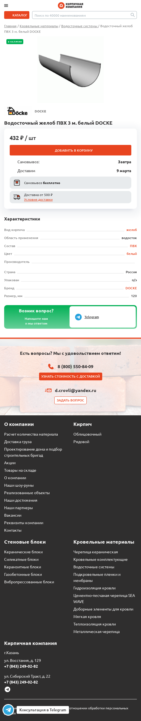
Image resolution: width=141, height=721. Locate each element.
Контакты (13, 529)
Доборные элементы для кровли (103, 608)
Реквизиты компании (23, 522)
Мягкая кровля (87, 616)
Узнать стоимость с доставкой (70, 376)
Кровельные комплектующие (100, 559)
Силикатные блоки (21, 559)
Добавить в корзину (74, 150)
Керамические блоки (23, 551)
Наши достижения (20, 500)
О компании (15, 477)
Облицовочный (87, 433)
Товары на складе (20, 470)
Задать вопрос (70, 400)
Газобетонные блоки (23, 574)
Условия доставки (38, 199)
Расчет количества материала (31, 433)
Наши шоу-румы (19, 485)
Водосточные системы (93, 566)
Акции (10, 462)
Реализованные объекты (27, 492)
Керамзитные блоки (22, 566)
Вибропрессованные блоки (29, 581)
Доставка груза (18, 441)
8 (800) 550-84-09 (75, 366)
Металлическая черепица (96, 631)
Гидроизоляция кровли (94, 587)
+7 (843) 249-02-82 (21, 666)
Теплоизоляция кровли (94, 623)
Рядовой (81, 441)
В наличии (15, 42)
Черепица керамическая (95, 551)
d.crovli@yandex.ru (75, 390)
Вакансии (12, 515)
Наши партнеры (18, 507)
